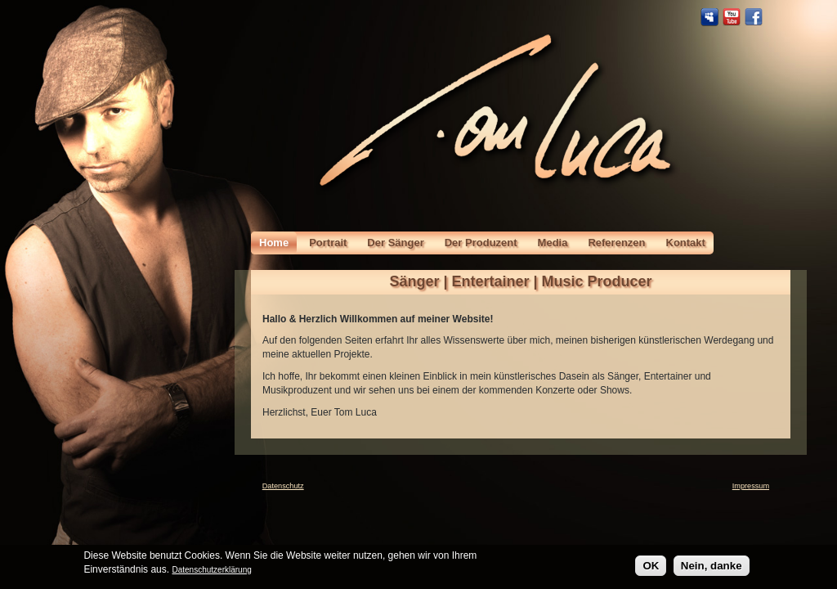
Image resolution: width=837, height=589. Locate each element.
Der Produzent (481, 242)
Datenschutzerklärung (211, 571)
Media (553, 242)
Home (274, 242)
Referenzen (616, 242)
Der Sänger (395, 242)
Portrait (328, 242)
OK (650, 568)
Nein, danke (711, 568)
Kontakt (685, 242)
